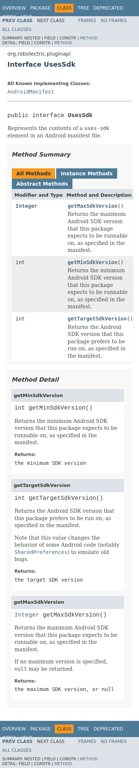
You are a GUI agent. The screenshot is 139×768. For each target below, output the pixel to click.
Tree (83, 8)
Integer (26, 206)
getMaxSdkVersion (93, 206)
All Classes (16, 29)
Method (89, 38)
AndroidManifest (30, 92)
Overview (14, 8)
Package (40, 8)
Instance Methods (86, 173)
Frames (87, 20)
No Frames (114, 20)
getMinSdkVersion (93, 262)
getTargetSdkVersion (97, 319)
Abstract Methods (42, 184)
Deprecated (108, 8)
